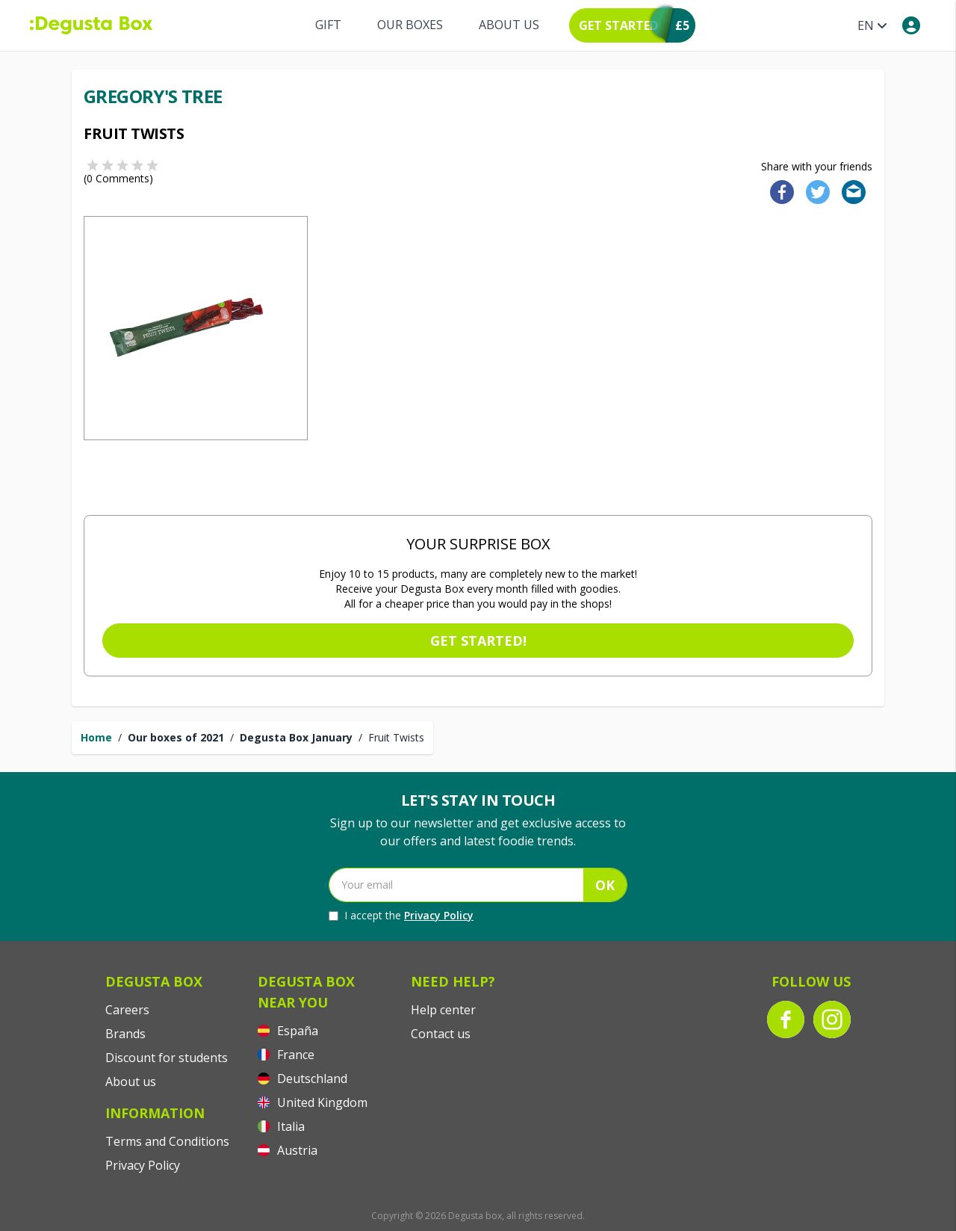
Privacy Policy (439, 915)
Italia (281, 1126)
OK (605, 885)
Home (96, 737)
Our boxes (410, 24)
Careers (127, 1010)
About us (509, 24)
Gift (328, 24)
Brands (125, 1033)
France (286, 1054)
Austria (287, 1150)
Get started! (478, 641)
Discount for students (166, 1057)
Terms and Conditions (167, 1141)
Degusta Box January (296, 737)
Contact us (441, 1033)
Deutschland (302, 1078)
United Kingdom (312, 1102)
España (288, 1030)
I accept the (401, 915)
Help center (443, 1010)
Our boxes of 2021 (176, 737)
